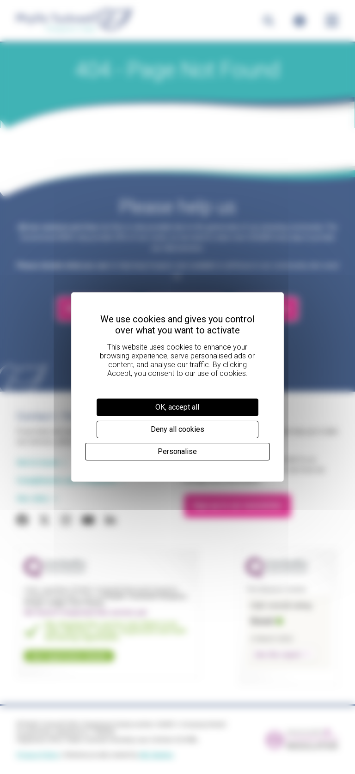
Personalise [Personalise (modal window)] (177, 451)
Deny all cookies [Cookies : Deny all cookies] (177, 429)
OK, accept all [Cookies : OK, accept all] (177, 407)
